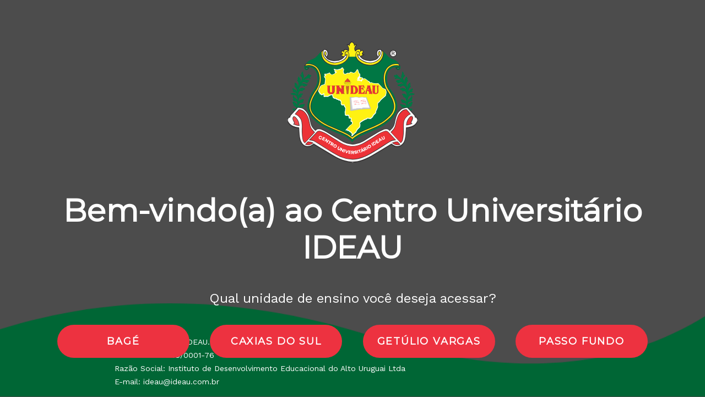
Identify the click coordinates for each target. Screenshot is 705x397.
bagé (123, 341)
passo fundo (582, 341)
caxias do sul (276, 341)
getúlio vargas (429, 341)
